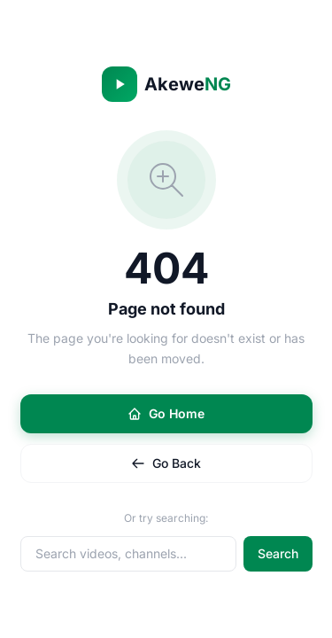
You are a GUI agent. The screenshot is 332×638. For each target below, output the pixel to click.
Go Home (166, 413)
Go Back (166, 463)
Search (278, 553)
